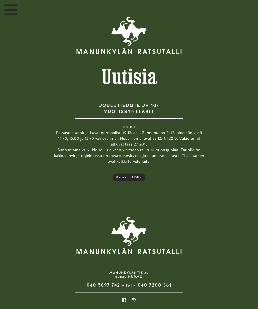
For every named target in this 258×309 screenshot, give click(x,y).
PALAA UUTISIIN (129, 177)
